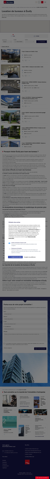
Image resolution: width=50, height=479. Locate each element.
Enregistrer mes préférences (29, 257)
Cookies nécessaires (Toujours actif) (18, 242)
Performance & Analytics (16, 248)
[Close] (44, 218)
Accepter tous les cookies (15, 257)
